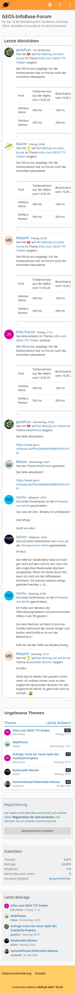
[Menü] (70, 5)
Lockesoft (16, 955)
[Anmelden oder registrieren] (60, 5)
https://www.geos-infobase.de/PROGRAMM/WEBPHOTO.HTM (43, 449)
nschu (21, 497)
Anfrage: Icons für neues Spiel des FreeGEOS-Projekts (34, 928)
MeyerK (22, 237)
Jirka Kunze (25, 331)
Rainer (21, 143)
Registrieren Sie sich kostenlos (33, 817)
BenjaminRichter (60, 878)
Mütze (21, 461)
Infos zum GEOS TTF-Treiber (29, 905)
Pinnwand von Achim (35, 545)
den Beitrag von (51, 426)
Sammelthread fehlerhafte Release (34, 951)
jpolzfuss (23, 49)
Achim (21, 536)
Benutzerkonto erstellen (37, 831)
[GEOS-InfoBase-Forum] (6, 5)
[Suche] (50, 5)
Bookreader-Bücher (39, 662)
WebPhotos (33, 430)
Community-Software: (37, 987)
